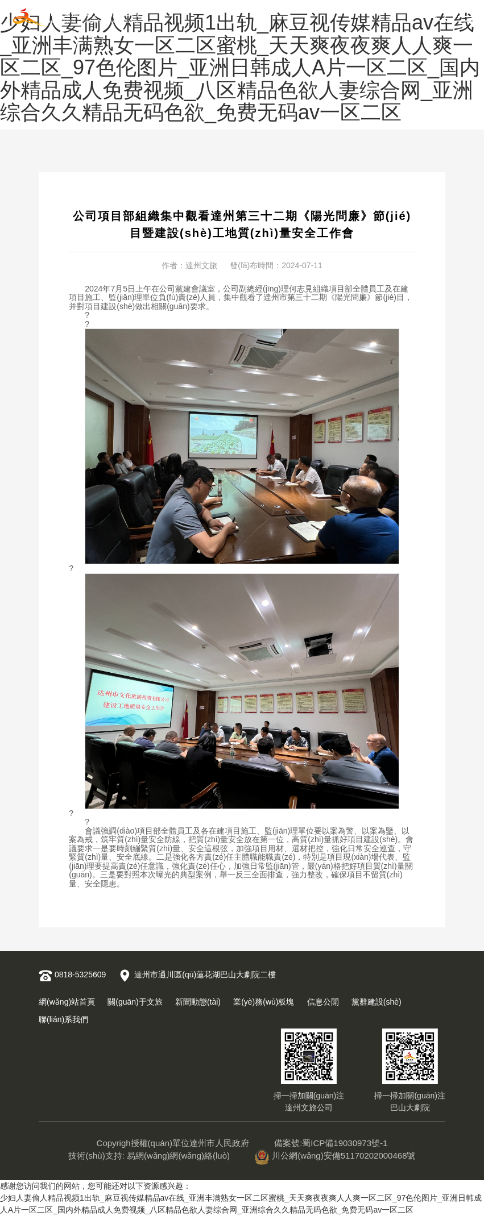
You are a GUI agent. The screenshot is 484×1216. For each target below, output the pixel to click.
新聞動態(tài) (198, 1001)
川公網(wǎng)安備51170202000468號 (335, 1155)
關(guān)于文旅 (134, 1001)
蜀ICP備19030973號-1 (344, 1143)
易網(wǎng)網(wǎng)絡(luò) (178, 1155)
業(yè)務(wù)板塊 (263, 1001)
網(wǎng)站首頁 (67, 1001)
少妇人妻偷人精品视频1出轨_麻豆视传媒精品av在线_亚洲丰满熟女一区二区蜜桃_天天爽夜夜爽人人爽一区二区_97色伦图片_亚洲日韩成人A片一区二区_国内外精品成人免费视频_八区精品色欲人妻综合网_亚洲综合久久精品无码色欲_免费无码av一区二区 (240, 67)
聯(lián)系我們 (63, 1019)
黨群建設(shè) (376, 1001)
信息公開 (323, 1001)
